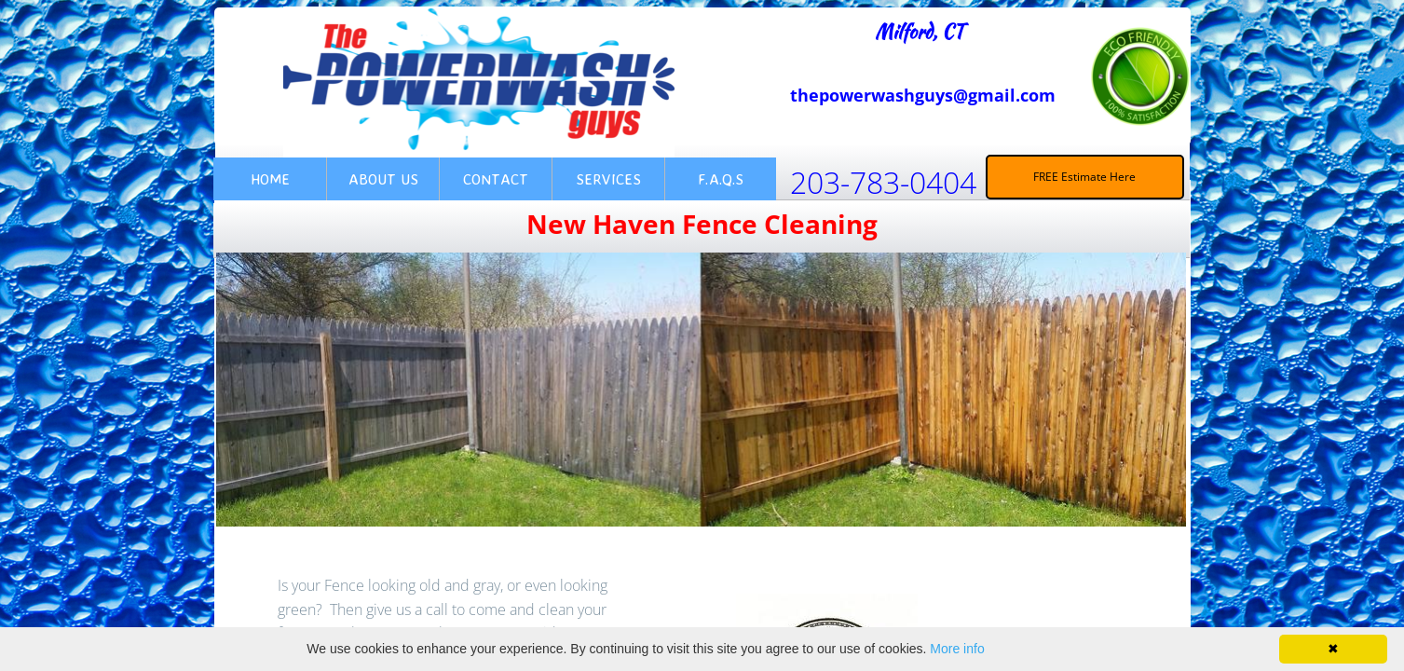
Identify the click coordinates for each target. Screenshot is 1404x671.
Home (270, 179)
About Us (383, 179)
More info (957, 648)
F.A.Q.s (720, 179)
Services (608, 179)
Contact (495, 179)
